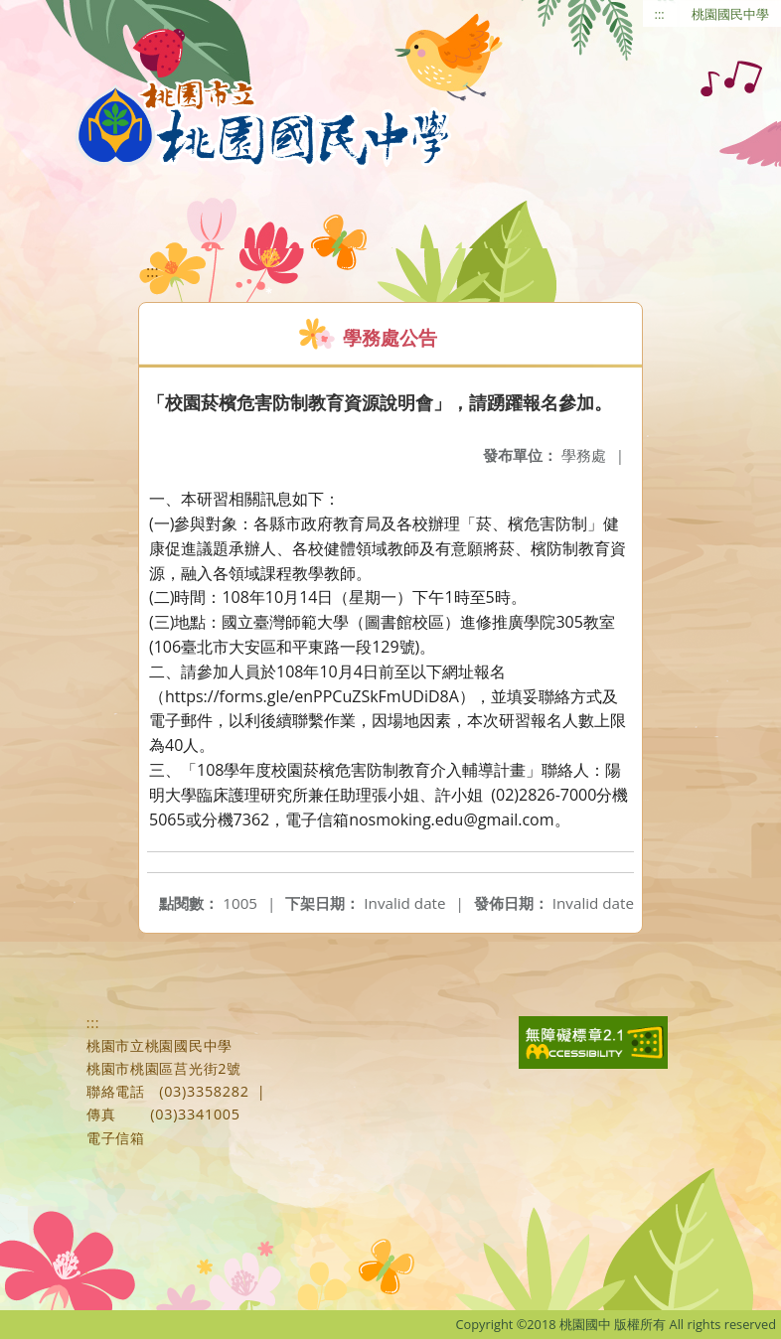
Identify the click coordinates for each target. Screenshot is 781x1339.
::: (660, 14)
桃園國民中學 (730, 14)
